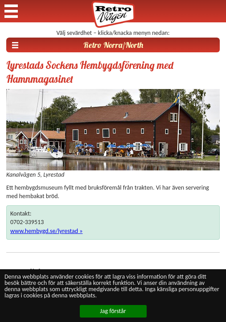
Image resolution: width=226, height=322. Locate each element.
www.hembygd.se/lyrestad (44, 231)
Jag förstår (113, 311)
